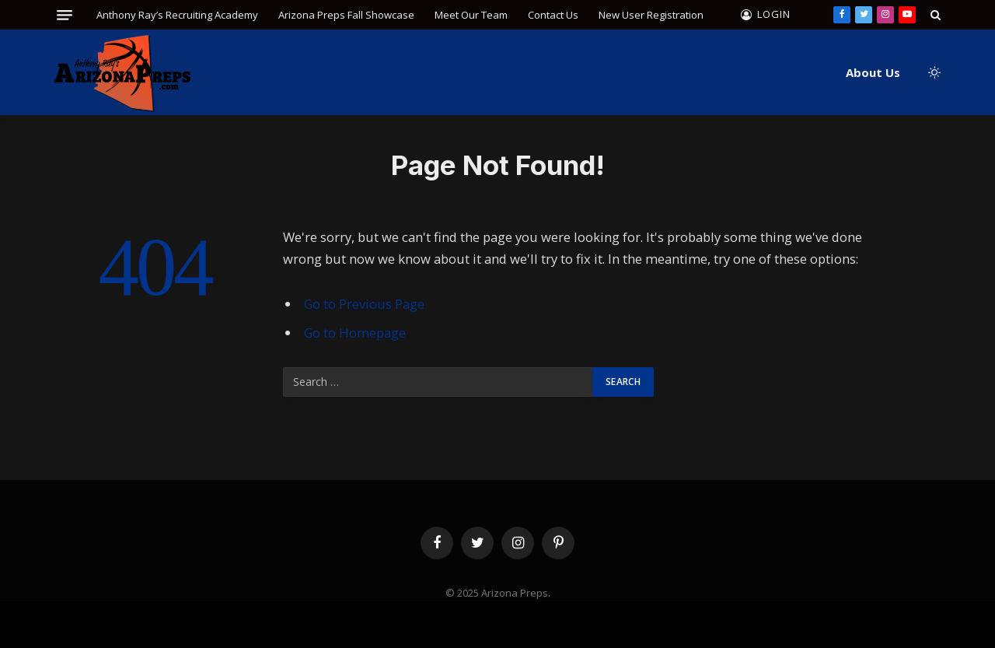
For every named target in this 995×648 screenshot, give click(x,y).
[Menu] (64, 15)
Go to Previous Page (364, 304)
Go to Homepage (355, 333)
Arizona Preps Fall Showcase (346, 15)
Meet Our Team (471, 15)
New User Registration (651, 15)
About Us (873, 72)
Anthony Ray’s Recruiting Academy (177, 15)
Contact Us (553, 15)
